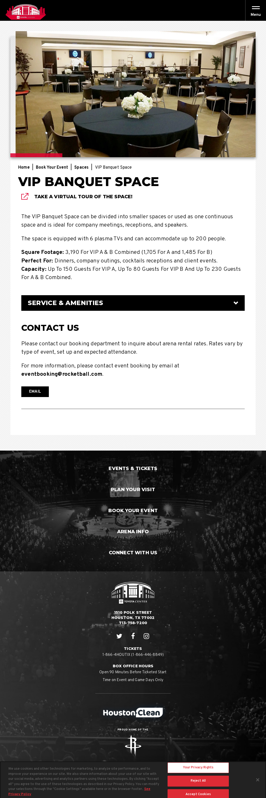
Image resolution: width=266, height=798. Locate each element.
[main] (133, 236)
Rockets (133, 745)
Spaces (81, 167)
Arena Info (133, 531)
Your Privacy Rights (198, 771)
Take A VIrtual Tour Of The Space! (83, 197)
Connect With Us (133, 552)
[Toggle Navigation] (255, 10)
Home (24, 167)
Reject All (198, 784)
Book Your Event (52, 167)
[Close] (257, 783)
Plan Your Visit (133, 489)
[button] (255, 15)
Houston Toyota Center (25, 12)
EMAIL (35, 391)
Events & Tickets (133, 468)
